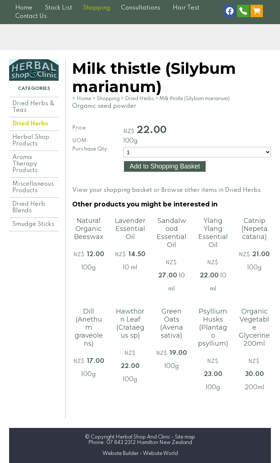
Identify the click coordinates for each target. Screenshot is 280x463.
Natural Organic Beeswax (89, 229)
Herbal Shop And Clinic (143, 437)
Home (23, 8)
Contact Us (31, 16)
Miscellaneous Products (33, 187)
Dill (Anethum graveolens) (89, 327)
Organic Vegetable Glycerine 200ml (254, 327)
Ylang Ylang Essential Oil (213, 233)
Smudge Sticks (33, 224)
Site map (185, 437)
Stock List (58, 8)
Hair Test (186, 8)
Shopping (96, 8)
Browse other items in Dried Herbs (211, 190)
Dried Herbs (30, 124)
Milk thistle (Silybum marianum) (194, 98)
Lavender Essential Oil (130, 229)
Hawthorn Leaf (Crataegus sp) (130, 323)
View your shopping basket (112, 190)
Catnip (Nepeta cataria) (254, 229)
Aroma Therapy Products (25, 164)
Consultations (140, 8)
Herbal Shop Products (30, 140)
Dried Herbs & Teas (33, 106)
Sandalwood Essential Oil (171, 233)
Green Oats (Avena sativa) (171, 323)
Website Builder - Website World (140, 453)
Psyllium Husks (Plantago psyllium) (213, 327)
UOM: (80, 141)
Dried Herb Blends (28, 207)
